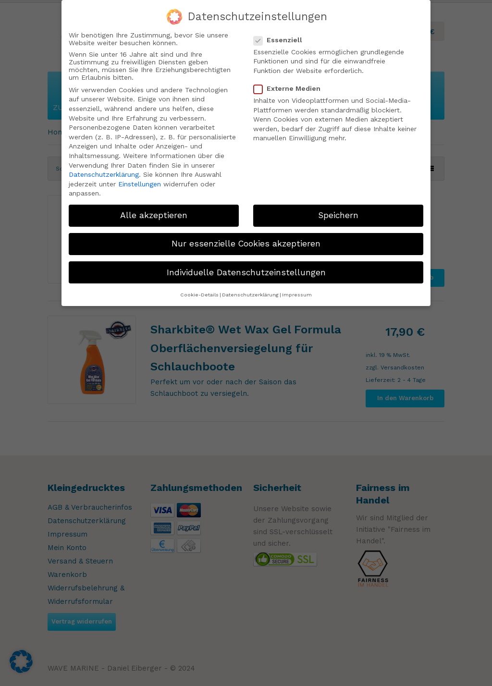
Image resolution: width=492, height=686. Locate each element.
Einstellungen (139, 183)
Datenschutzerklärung (104, 174)
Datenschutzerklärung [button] (250, 294)
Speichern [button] (338, 215)
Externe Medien (291, 88)
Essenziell (281, 39)
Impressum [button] (297, 294)
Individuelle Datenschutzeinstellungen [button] (246, 272)
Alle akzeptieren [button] (153, 215)
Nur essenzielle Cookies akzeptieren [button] (246, 243)
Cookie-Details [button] (199, 294)
